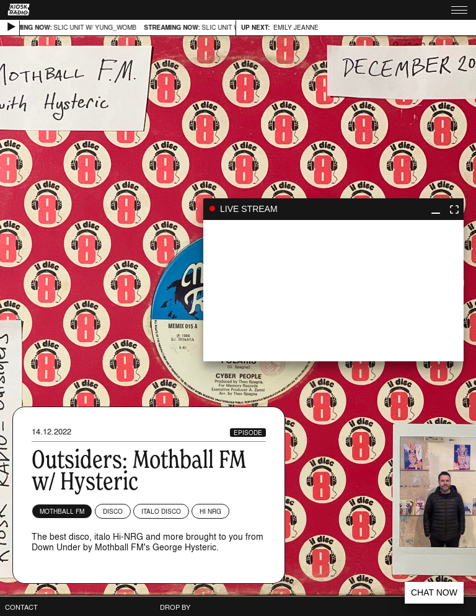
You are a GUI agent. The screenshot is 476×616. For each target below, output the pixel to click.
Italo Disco (161, 511)
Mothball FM (62, 511)
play (333, 290)
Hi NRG (210, 511)
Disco (113, 511)
